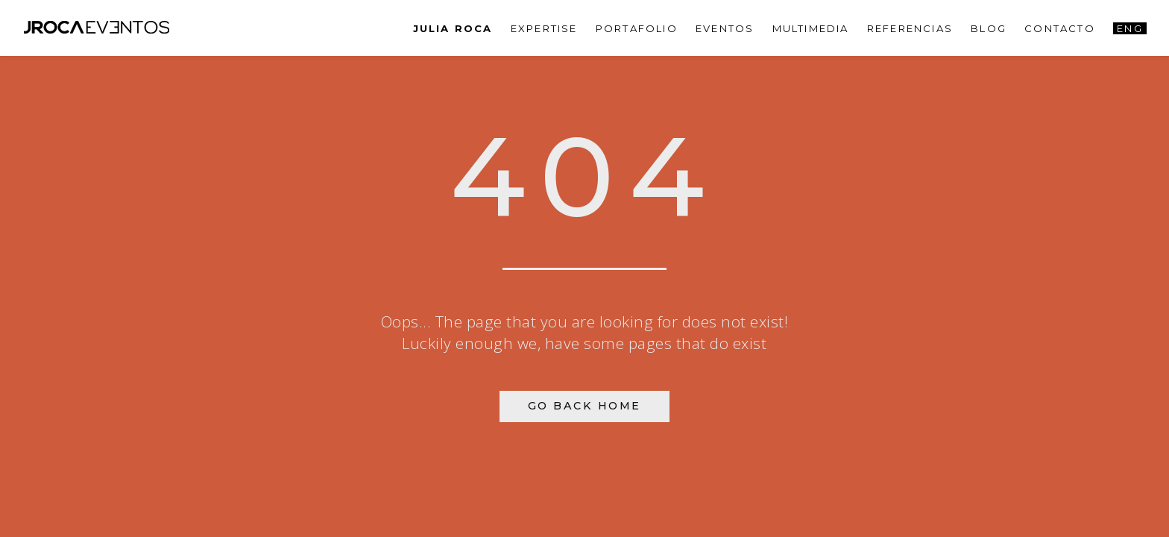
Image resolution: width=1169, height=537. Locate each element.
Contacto (1059, 28)
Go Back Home (584, 405)
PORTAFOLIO (637, 28)
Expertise (544, 28)
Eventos (725, 28)
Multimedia (810, 28)
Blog (988, 28)
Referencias (910, 28)
